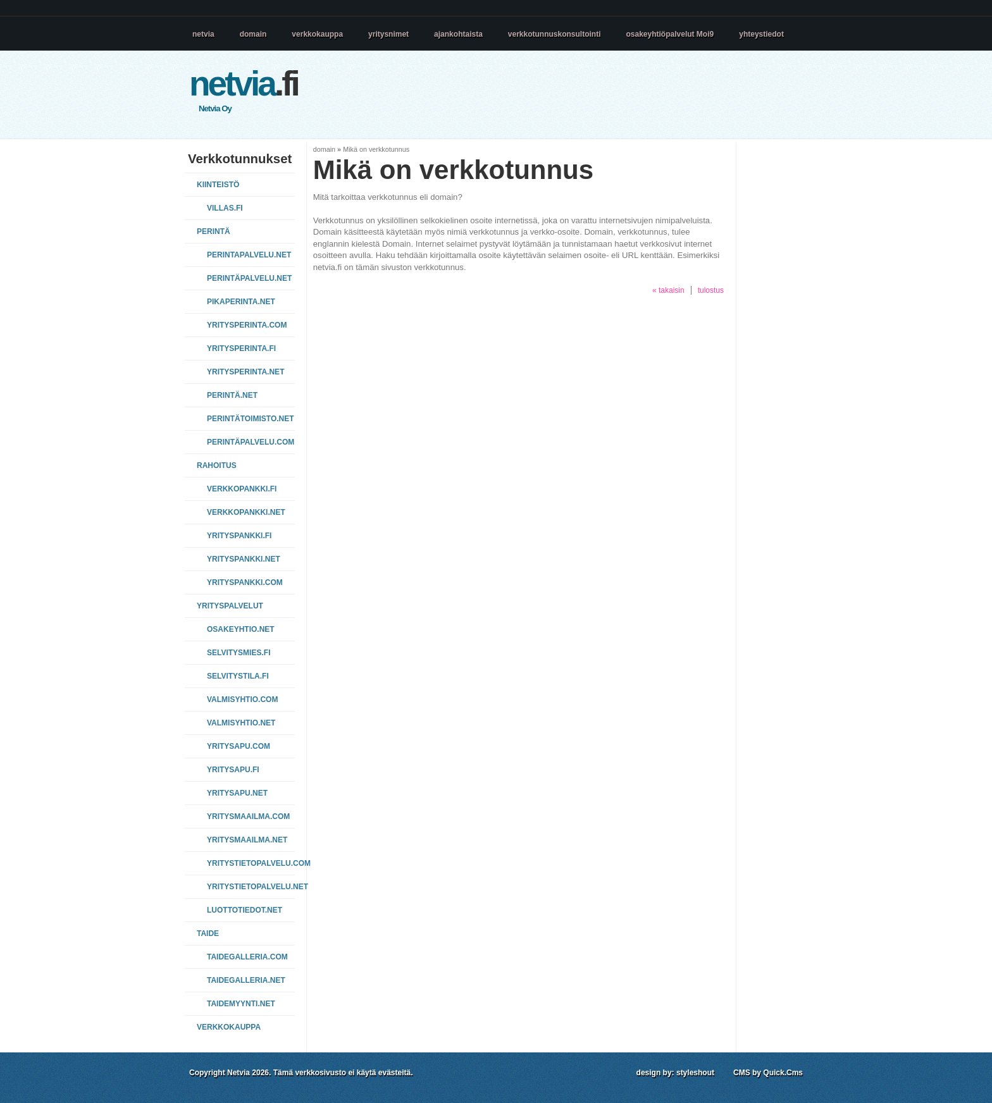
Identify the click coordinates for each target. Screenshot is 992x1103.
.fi (243, 83)
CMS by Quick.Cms (768, 1072)
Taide (208, 933)
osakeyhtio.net (241, 629)
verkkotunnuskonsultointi (554, 34)
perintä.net (232, 395)
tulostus (711, 290)
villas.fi (225, 208)
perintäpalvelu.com (249, 442)
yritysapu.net (237, 793)
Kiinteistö (218, 184)
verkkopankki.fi (241, 488)
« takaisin (668, 290)
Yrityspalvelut (230, 605)
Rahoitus (217, 465)
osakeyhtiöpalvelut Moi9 (670, 34)
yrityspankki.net (243, 559)
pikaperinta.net (241, 301)
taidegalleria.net (246, 980)
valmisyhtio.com (242, 699)
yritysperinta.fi (241, 348)
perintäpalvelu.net (249, 278)
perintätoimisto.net (249, 418)
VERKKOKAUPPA (229, 1027)
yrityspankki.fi (239, 535)
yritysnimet (388, 34)
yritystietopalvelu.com (249, 863)
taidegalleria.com (247, 956)
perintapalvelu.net (249, 254)
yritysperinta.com (247, 325)
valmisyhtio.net (241, 722)
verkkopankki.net (246, 512)
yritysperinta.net (245, 371)
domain (253, 34)
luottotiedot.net (244, 910)
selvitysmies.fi (238, 652)
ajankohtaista (458, 34)
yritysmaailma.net (247, 839)
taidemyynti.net (241, 1003)
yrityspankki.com (245, 582)
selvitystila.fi (238, 676)
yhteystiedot (761, 34)
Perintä (213, 231)
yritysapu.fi (233, 769)
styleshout (695, 1072)
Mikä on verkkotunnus (376, 149)
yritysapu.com (238, 746)
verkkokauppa (317, 34)
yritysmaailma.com (248, 816)
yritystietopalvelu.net (249, 886)
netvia (203, 34)
